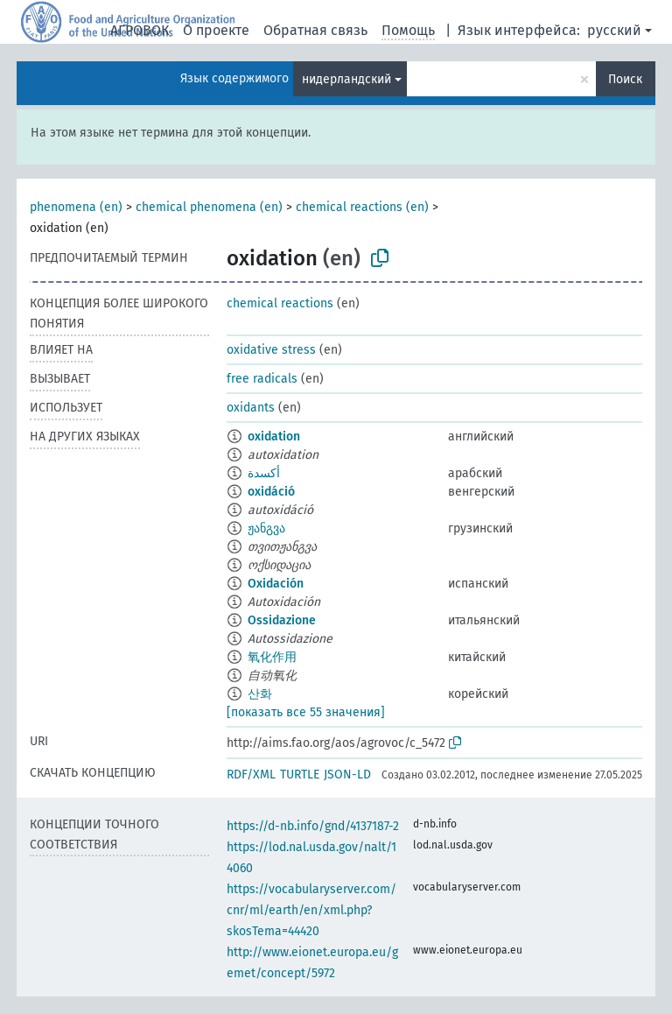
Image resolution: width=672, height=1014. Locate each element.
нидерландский (346, 79)
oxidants (251, 407)
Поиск (625, 79)
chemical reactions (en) (362, 207)
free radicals (262, 378)
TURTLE (299, 774)
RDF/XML (251, 774)
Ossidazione (282, 620)
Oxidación (276, 583)
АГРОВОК (139, 30)
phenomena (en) (76, 207)
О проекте (216, 30)
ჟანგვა (266, 528)
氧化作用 (272, 657)
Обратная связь (315, 30)
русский (614, 30)
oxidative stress (271, 349)
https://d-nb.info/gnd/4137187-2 (313, 826)
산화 (260, 694)
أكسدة (264, 473)
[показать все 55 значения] (306, 712)
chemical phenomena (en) (209, 207)
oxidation (274, 436)
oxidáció (271, 491)
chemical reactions (280, 303)
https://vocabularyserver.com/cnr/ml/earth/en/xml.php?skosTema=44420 (311, 910)
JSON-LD (347, 774)
